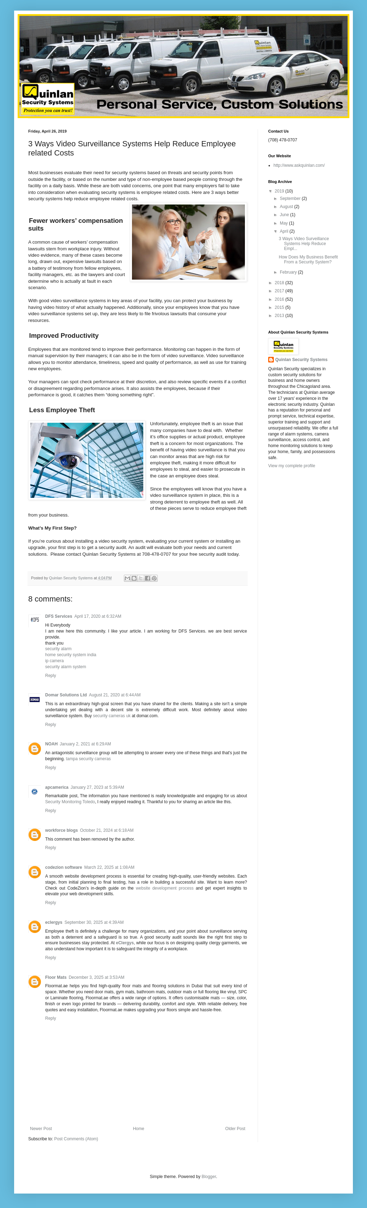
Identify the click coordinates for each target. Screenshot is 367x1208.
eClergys (125, 942)
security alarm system (65, 666)
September (291, 198)
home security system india (70, 654)
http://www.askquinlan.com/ (299, 165)
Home (138, 1128)
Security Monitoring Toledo (70, 801)
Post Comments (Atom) (76, 1138)
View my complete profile (291, 465)
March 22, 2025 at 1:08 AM (109, 867)
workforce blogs (61, 830)
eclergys (53, 922)
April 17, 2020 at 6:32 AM (97, 616)
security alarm (58, 648)
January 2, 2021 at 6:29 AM (85, 744)
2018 (280, 282)
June (285, 214)
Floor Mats (56, 977)
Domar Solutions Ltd (66, 695)
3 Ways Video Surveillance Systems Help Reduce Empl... (304, 243)
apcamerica (56, 787)
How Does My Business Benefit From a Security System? (308, 259)
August (287, 206)
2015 (280, 307)
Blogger (208, 1176)
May (284, 223)
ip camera (54, 660)
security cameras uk (112, 715)
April (284, 231)
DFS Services (58, 616)
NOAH (51, 744)
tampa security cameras (88, 758)
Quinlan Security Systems (301, 359)
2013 (280, 315)
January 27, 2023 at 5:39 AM (97, 787)
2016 (280, 299)
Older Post (235, 1128)
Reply (50, 675)
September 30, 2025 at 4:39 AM (94, 922)
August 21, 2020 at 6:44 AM (114, 695)
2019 (280, 191)
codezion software (63, 867)
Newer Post (41, 1128)
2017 (280, 290)
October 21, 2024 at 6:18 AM (107, 830)
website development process (165, 888)
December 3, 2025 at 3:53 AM (97, 977)
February (289, 272)
